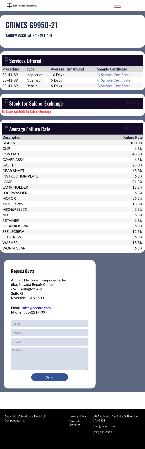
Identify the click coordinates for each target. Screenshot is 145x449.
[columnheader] (14, 69)
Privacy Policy (77, 416)
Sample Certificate (113, 74)
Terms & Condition (75, 422)
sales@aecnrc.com (36, 307)
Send (49, 377)
